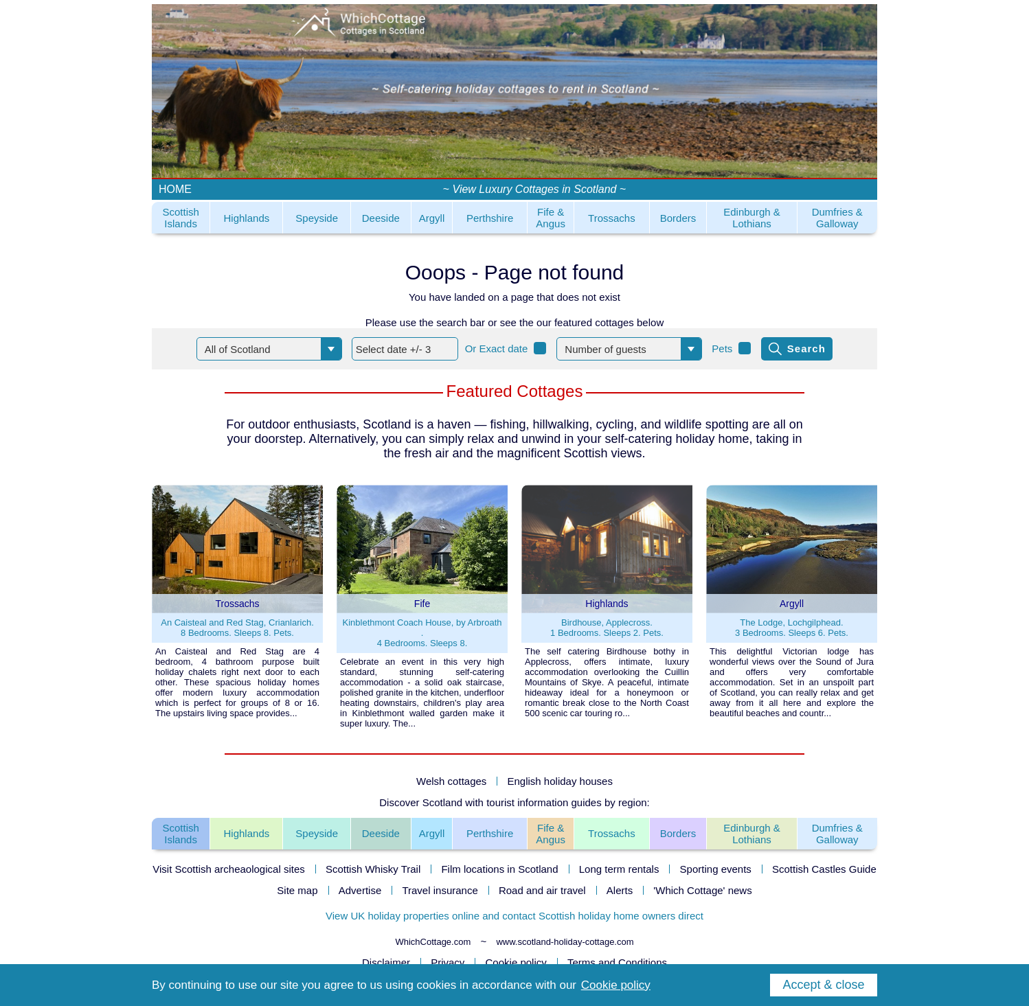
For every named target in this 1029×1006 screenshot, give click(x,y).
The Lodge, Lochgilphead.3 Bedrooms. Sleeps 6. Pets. (791, 627)
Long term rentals (619, 869)
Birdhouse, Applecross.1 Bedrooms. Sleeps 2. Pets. (607, 627)
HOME (175, 189)
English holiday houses (560, 781)
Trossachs (611, 218)
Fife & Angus (550, 217)
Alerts (620, 890)
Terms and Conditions (617, 962)
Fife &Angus (550, 833)
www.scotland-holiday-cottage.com (564, 942)
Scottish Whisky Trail (373, 869)
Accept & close (823, 985)
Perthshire (489, 218)
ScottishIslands (180, 833)
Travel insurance (439, 890)
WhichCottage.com (433, 942)
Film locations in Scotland (499, 869)
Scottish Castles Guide (824, 869)
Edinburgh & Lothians (751, 217)
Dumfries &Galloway (837, 833)
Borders (678, 218)
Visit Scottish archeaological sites (228, 869)
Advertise (360, 890)
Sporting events (715, 869)
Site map (297, 890)
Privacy (447, 962)
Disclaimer (386, 962)
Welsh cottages (451, 781)
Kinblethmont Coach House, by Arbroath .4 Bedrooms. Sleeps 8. (422, 632)
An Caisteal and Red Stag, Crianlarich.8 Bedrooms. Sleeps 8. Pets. (237, 627)
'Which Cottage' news (702, 890)
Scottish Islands (180, 217)
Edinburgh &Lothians (751, 833)
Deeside (381, 218)
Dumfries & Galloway (837, 217)
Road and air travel (542, 890)
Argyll (432, 218)
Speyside (316, 218)
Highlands (247, 218)
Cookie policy (516, 962)
